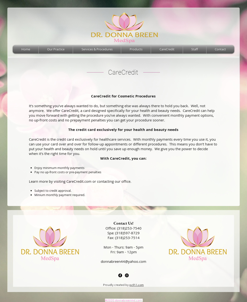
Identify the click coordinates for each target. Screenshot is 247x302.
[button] (97, 49)
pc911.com (136, 285)
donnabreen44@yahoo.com (123, 261)
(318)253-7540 (129, 228)
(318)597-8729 (127, 232)
